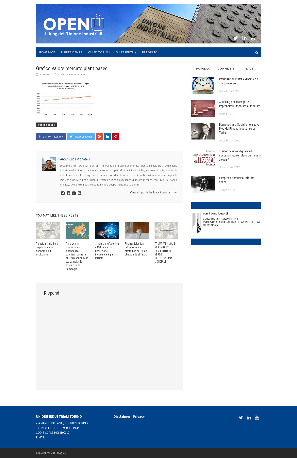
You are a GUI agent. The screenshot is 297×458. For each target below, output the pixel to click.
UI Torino (149, 52)
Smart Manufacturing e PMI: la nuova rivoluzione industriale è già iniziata (107, 251)
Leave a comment (76, 74)
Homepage (47, 52)
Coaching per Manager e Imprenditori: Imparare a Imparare (239, 104)
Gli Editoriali (99, 52)
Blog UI (61, 453)
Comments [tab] (226, 68)
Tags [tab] (249, 68)
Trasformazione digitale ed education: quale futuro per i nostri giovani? (240, 155)
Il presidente (71, 52)
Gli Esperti (124, 52)
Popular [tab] (203, 68)
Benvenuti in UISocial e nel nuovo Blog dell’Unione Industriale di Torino (239, 129)
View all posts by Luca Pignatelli (153, 192)
